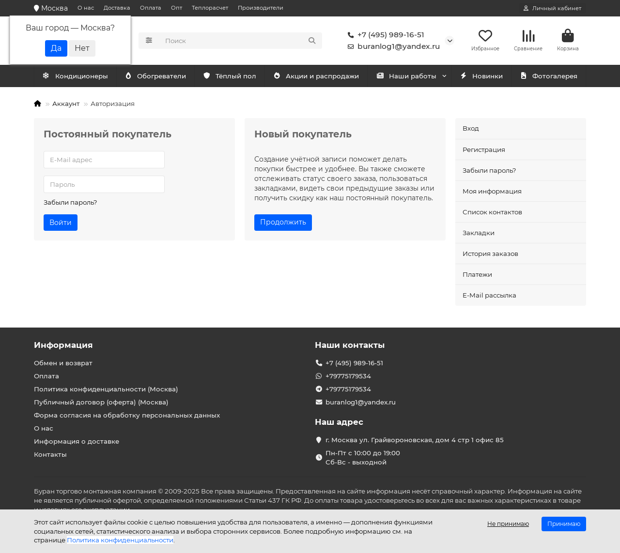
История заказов (490, 253)
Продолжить (283, 222)
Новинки (481, 76)
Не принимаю (508, 523)
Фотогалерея (548, 76)
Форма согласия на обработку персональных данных (127, 415)
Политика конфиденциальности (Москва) (106, 389)
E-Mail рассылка (489, 295)
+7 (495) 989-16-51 (384, 35)
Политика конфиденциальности (120, 540)
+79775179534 (348, 376)
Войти (60, 222)
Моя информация (492, 191)
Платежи (477, 274)
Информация (63, 345)
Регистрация (484, 149)
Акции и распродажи (316, 76)
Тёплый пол (229, 76)
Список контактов (492, 212)
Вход (471, 128)
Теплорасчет (210, 7)
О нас (86, 7)
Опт (176, 7)
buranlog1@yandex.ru (392, 46)
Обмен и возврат (63, 363)
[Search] (241, 40)
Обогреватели (155, 76)
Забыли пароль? (70, 202)
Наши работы (406, 76)
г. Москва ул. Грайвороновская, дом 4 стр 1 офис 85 (415, 440)
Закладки (479, 233)
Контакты (50, 454)
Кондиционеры (75, 76)
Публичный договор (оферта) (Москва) (101, 402)
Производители (260, 7)
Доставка (117, 7)
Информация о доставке (76, 441)
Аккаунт (65, 103)
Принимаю (563, 523)
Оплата (150, 7)
